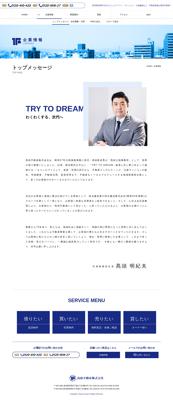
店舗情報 (103, 355)
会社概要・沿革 (78, 21)
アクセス (124, 14)
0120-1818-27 (49, 5)
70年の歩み (95, 21)
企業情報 (49, 14)
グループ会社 (112, 21)
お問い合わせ (142, 355)
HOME (24, 14)
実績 (99, 14)
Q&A (148, 14)
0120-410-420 (19, 5)
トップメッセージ (60, 21)
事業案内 (74, 14)
